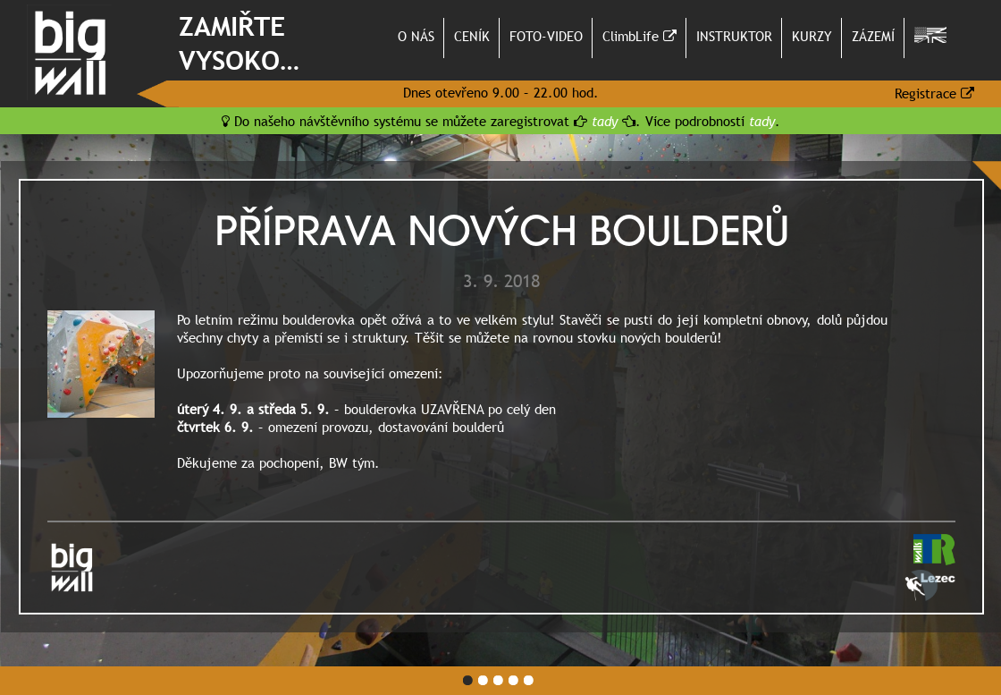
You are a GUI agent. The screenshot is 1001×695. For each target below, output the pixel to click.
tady (605, 121)
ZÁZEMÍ (873, 36)
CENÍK (472, 36)
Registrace (934, 93)
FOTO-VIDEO (546, 36)
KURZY (812, 36)
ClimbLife (639, 36)
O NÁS (416, 36)
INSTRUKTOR (734, 36)
